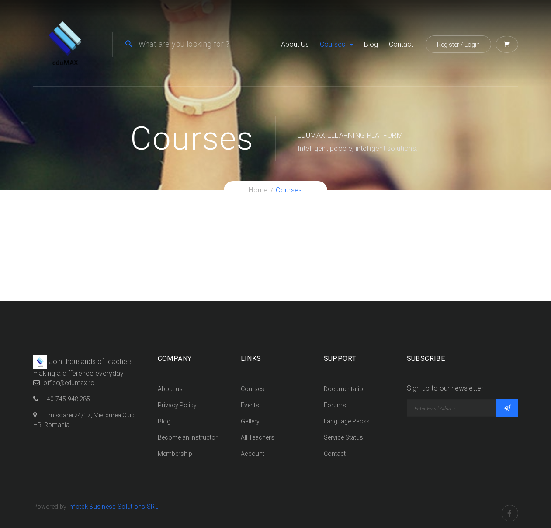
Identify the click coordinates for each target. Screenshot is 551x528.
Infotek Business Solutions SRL (113, 506)
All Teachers (257, 437)
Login (472, 44)
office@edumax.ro (68, 382)
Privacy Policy (177, 405)
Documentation (345, 388)
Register (448, 44)
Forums (335, 405)
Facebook (510, 506)
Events (250, 405)
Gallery (250, 421)
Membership (175, 453)
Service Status (343, 437)
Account (252, 453)
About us (295, 44)
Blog (371, 44)
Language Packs (347, 421)
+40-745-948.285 (66, 398)
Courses (332, 44)
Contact (401, 44)
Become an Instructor (188, 437)
